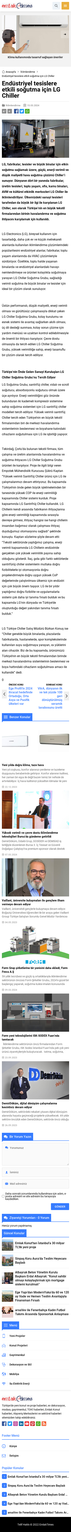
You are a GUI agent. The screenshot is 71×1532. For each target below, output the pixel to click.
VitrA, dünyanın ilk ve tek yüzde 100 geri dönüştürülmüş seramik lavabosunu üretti (50, 697)
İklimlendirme (27, 71)
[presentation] (6, 34)
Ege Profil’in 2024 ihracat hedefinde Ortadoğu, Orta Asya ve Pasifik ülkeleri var (21, 696)
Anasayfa (9, 71)
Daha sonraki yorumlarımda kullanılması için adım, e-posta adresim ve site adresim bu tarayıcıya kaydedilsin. (35, 1196)
